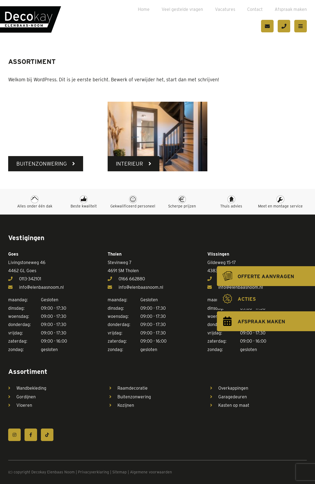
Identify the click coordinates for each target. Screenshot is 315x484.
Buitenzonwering (134, 396)
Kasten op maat (233, 405)
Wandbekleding (31, 388)
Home (144, 9)
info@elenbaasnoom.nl (36, 287)
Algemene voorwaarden (151, 472)
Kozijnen (125, 405)
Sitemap (119, 472)
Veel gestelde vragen (182, 9)
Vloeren (24, 405)
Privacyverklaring (93, 472)
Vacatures (225, 9)
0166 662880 (126, 278)
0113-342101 (24, 278)
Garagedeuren (232, 396)
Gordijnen (26, 396)
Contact (255, 9)
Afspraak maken (291, 9)
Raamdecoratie (132, 388)
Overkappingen (233, 388)
